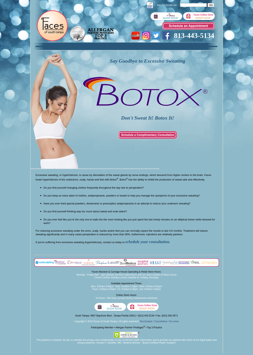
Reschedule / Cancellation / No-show (159, 321)
